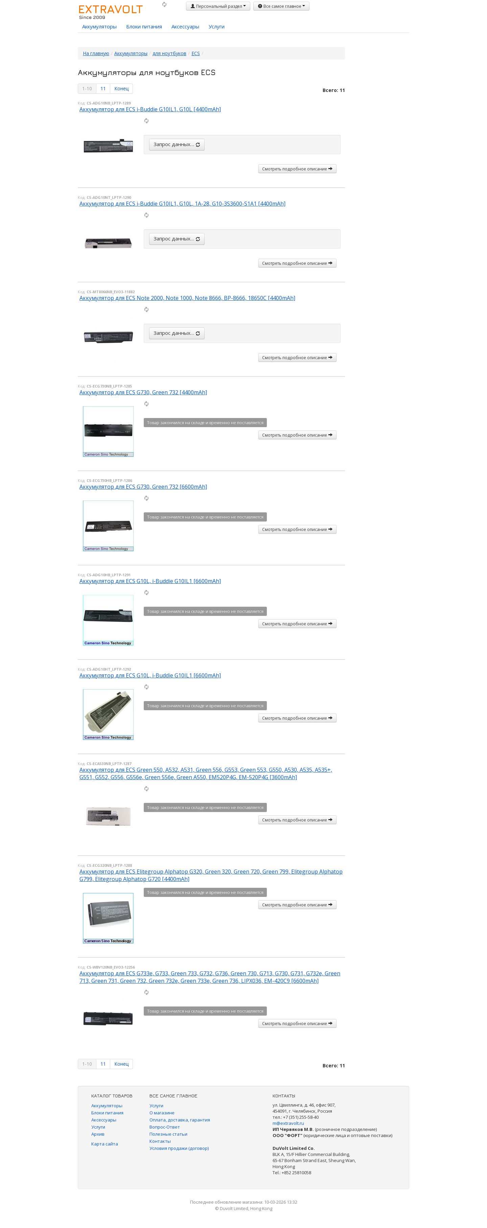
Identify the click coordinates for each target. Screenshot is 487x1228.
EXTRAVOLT (110, 9)
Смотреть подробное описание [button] (297, 168)
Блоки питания (144, 26)
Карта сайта (104, 1144)
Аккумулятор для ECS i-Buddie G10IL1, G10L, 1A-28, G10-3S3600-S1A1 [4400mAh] (182, 203)
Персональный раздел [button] (218, 6)
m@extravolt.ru (288, 1123)
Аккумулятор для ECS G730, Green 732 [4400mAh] (143, 392)
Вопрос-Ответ (164, 1127)
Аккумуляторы (99, 26)
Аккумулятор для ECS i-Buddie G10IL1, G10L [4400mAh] (150, 109)
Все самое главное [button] (281, 6)
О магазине (162, 1113)
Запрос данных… (177, 144)
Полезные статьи (168, 1134)
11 (103, 88)
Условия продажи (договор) (179, 1148)
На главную (96, 53)
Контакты (160, 1141)
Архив (98, 1134)
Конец (121, 88)
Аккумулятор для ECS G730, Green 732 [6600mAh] (143, 486)
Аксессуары (185, 26)
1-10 (87, 88)
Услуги (217, 26)
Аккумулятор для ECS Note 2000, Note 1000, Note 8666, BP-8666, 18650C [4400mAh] (187, 298)
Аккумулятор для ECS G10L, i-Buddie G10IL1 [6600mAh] (150, 581)
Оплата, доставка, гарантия (179, 1120)
